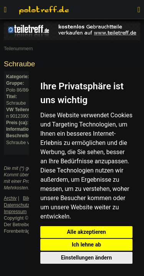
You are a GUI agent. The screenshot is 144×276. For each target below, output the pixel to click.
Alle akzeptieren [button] (86, 232)
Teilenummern (18, 48)
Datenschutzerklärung (26, 205)
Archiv (10, 198)
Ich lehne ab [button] (86, 245)
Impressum (15, 211)
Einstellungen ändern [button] (86, 258)
